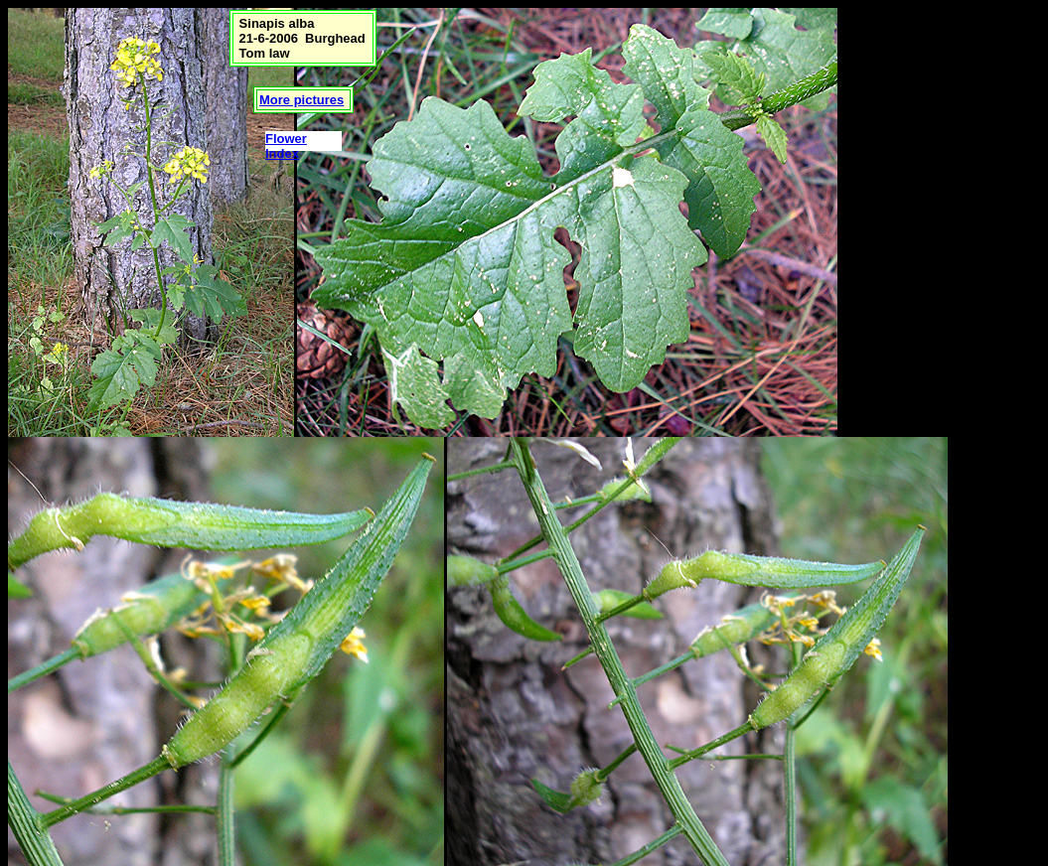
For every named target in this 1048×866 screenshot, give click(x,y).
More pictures (301, 99)
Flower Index (286, 146)
